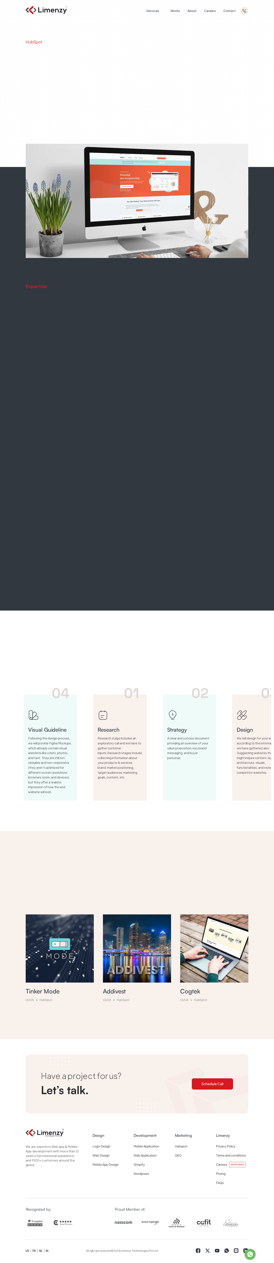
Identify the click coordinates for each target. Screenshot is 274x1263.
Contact (229, 11)
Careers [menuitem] (221, 1164)
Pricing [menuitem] (220, 1174)
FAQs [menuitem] (220, 1183)
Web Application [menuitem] (145, 1155)
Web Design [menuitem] (101, 1155)
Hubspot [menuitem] (181, 1146)
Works (175, 11)
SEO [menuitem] (178, 1155)
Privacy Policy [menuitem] (225, 1146)
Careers (210, 11)
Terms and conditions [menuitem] (231, 1155)
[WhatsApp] (250, 1254)
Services (152, 11)
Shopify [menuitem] (139, 1164)
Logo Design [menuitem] (101, 1146)
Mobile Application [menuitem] (146, 1146)
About (192, 11)
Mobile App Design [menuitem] (105, 1164)
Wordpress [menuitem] (141, 1174)
